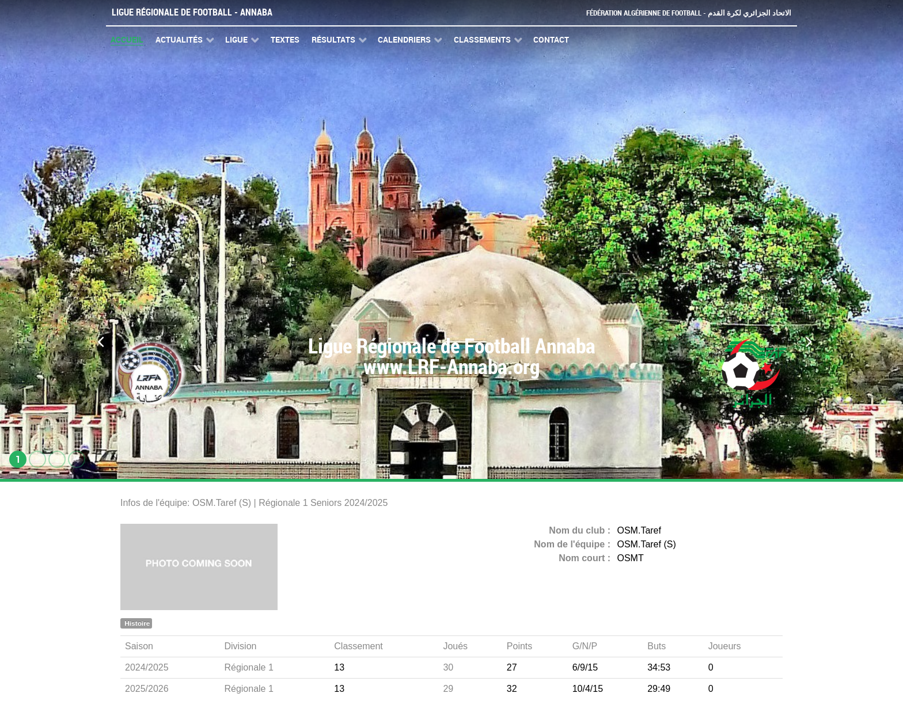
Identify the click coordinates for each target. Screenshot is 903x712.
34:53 (658, 667)
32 (512, 689)
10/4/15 (587, 689)
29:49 (658, 689)
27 (512, 667)
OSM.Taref (639, 530)
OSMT (630, 558)
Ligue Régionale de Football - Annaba (192, 12)
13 (339, 667)
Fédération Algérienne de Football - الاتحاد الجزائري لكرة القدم (688, 13)
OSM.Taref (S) (646, 544)
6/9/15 (585, 667)
